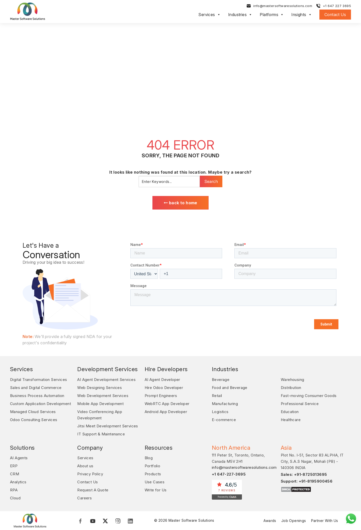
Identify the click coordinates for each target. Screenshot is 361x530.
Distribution (291, 387)
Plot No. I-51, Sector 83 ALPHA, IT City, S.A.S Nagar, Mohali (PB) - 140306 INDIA (312, 461)
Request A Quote (92, 490)
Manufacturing (225, 403)
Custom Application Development (40, 403)
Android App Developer (166, 411)
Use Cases (155, 482)
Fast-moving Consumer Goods (308, 395)
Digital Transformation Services (38, 379)
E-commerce (224, 419)
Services (209, 14)
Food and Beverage (229, 387)
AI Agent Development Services (106, 379)
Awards (269, 520)
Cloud (15, 498)
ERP (14, 465)
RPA (14, 490)
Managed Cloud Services (33, 411)
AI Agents (19, 457)
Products (153, 474)
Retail (217, 395)
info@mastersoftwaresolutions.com (282, 6)
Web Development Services (102, 395)
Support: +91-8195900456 (306, 481)
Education (290, 411)
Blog (149, 457)
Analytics (18, 482)
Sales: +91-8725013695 (304, 474)
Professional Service (300, 403)
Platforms (272, 14)
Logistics (220, 411)
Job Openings (293, 520)
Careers (84, 498)
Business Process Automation (37, 395)
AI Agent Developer (162, 379)
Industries (240, 14)
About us (85, 465)
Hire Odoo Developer (164, 387)
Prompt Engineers (161, 395)
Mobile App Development (100, 403)
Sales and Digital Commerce (35, 387)
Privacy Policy (90, 474)
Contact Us (335, 14)
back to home (180, 202)
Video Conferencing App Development (99, 414)
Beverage (220, 379)
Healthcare (291, 419)
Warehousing (292, 379)
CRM (14, 474)
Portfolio (152, 465)
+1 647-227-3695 (229, 474)
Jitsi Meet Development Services (107, 426)
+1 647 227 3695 (337, 6)
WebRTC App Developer (167, 403)
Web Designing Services (99, 387)
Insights (301, 14)
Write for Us (156, 490)
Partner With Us (324, 520)
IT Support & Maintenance (101, 434)
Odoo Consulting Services (33, 419)
